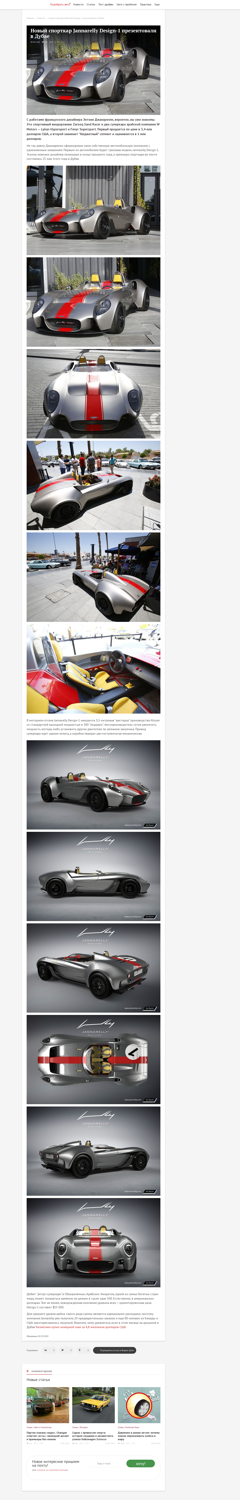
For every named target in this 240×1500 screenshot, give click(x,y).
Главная (30, 18)
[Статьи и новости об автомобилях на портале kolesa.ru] (35, 4)
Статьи (91, 4)
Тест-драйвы (105, 4)
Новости (78, 4)
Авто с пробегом (127, 4)
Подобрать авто (60, 4)
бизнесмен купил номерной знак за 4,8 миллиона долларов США (81, 1327)
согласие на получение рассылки (52, 1470)
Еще (158, 4)
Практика (145, 4)
